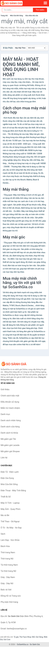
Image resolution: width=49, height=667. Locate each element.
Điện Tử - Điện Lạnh (10, 472)
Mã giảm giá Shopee (10, 451)
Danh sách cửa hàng (10, 426)
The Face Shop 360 (27, 637)
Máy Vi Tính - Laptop (10, 503)
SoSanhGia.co (22, 644)
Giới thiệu (5, 389)
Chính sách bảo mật (10, 395)
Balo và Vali (6, 589)
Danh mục (5, 414)
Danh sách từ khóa (9, 433)
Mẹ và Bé (5, 515)
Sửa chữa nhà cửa (31, 16)
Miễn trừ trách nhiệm (10, 408)
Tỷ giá (16, 637)
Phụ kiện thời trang (9, 602)
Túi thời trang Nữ (8, 571)
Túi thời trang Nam (9, 565)
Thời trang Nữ (7, 558)
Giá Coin (7, 639)
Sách (3, 534)
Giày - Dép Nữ (7, 583)
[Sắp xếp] (36, 48)
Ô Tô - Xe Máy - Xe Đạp (11, 527)
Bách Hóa (5, 546)
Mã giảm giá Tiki (8, 439)
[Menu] (45, 3)
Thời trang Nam (8, 552)
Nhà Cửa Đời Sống (16, 16)
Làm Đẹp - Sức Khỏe (10, 540)
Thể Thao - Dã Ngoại (10, 521)
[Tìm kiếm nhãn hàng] (17, 10)
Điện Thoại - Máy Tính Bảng (13, 490)
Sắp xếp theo (20, 48)
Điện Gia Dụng (7, 478)
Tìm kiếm (40, 10)
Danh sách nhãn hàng (11, 420)
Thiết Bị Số (6, 496)
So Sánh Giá (35, 644)
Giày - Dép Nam (8, 577)
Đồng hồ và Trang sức (11, 596)
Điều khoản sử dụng (10, 402)
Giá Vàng (39, 637)
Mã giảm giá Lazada (10, 445)
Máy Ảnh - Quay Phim (10, 509)
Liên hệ (4, 457)
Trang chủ (4, 16)
